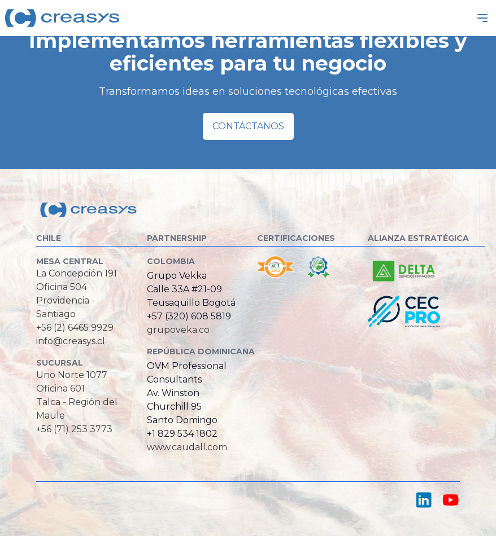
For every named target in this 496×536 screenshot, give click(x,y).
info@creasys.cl (70, 341)
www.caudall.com (187, 447)
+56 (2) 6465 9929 (75, 327)
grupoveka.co (178, 329)
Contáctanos (248, 126)
